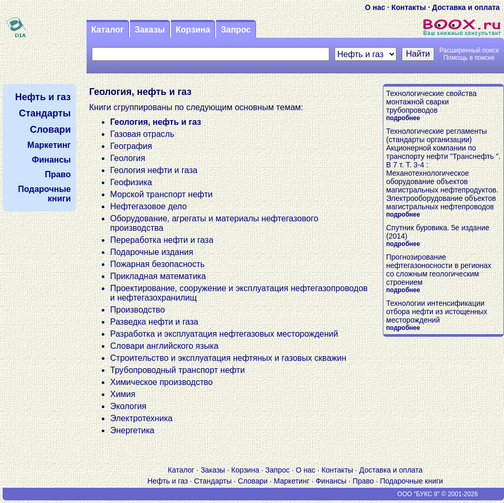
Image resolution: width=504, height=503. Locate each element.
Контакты (408, 7)
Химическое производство (161, 382)
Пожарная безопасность (157, 264)
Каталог (107, 29)
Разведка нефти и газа (154, 321)
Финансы (331, 481)
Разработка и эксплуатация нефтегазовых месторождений (224, 333)
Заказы (150, 29)
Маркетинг (291, 481)
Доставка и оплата (466, 7)
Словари (252, 481)
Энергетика (132, 430)
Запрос (236, 29)
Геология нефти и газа (153, 170)
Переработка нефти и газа (161, 240)
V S (34, 494)
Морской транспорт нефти (161, 194)
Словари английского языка (164, 345)
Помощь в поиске (468, 57)
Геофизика (131, 182)
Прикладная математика (158, 276)
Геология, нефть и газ (155, 121)
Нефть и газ (167, 481)
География (131, 146)
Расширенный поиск (469, 50)
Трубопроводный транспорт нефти (177, 370)
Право (363, 481)
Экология (128, 406)
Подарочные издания (151, 252)
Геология (127, 158)
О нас (375, 7)
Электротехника (141, 418)
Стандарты (213, 481)
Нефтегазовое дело (148, 206)
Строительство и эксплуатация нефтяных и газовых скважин (228, 358)
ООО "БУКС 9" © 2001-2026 (438, 494)
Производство (137, 309)
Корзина (193, 29)
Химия (122, 394)
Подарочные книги (411, 481)
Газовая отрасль (142, 134)
